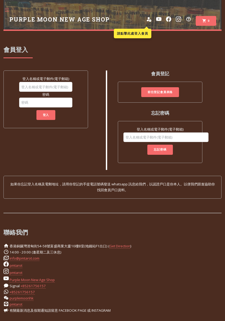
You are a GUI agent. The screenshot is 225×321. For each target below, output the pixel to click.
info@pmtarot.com (24, 258)
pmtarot (16, 265)
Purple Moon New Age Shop (32, 279)
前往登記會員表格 (160, 92)
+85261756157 (33, 286)
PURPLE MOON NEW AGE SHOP (59, 19)
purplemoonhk (22, 298)
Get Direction (119, 246)
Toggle (9, 10)
